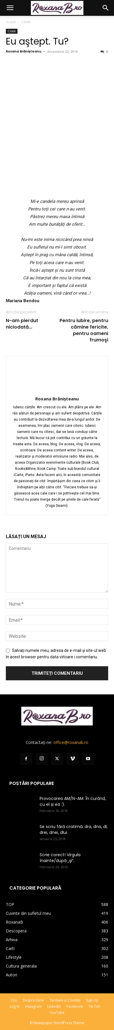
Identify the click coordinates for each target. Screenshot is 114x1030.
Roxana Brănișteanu (23, 51)
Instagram (33, 1006)
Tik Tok (94, 1006)
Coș (14, 1000)
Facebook (74, 1006)
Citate (26, 21)
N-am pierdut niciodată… (22, 323)
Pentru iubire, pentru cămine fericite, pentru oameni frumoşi (83, 330)
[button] (10, 8)
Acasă (11, 21)
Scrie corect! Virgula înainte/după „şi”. (60, 858)
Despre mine (33, 1000)
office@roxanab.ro (70, 742)
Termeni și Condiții (65, 1000)
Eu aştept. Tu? (37, 41)
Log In (15, 1006)
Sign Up (92, 1000)
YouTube (57, 1012)
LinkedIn (54, 1006)
